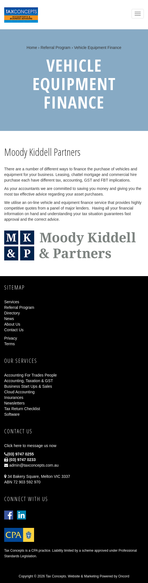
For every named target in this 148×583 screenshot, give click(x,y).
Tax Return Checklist (22, 408)
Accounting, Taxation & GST (28, 381)
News (9, 318)
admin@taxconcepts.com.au (31, 465)
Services (11, 302)
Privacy (10, 338)
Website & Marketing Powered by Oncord (98, 576)
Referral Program (55, 47)
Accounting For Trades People (30, 375)
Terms (9, 344)
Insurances (13, 397)
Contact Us (13, 330)
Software (12, 414)
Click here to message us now (30, 445)
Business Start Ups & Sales (28, 386)
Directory (12, 313)
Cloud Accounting (19, 392)
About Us (12, 324)
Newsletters (14, 403)
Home (32, 47)
